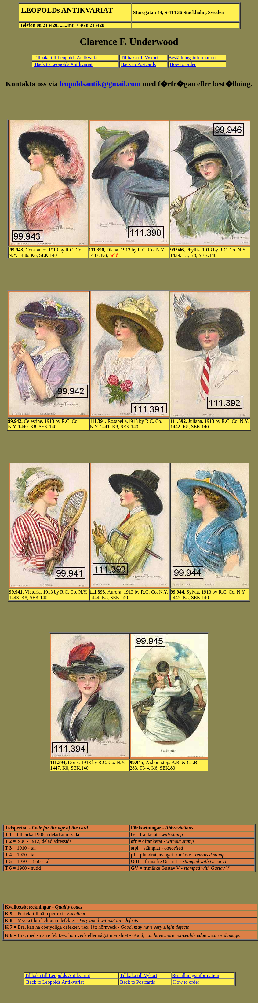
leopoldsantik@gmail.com (101, 84)
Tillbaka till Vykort (139, 57)
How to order (183, 64)
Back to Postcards (138, 64)
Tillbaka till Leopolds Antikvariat (66, 57)
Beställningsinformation (192, 57)
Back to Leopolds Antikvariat (63, 64)
